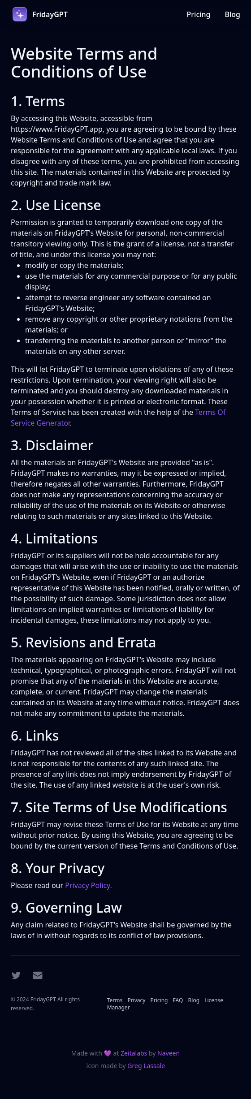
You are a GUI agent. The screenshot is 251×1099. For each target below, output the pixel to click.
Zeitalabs (135, 1053)
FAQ (179, 1000)
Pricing (199, 14)
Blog (232, 14)
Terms (115, 1000)
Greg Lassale (146, 1065)
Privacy (137, 1000)
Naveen (168, 1053)
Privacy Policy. (88, 885)
